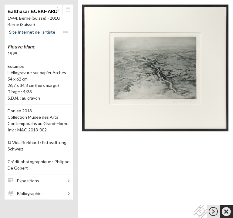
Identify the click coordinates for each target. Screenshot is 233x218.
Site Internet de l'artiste (32, 32)
